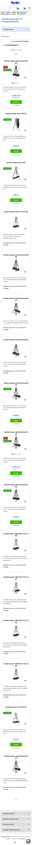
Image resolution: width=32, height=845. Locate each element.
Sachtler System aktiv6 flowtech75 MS (16, 486)
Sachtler (8, 12)
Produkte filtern (8, 29)
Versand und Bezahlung (10, 819)
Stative (13, 14)
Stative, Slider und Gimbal (19, 12)
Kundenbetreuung (9, 814)
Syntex (3, 12)
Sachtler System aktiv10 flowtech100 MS (16, 256)
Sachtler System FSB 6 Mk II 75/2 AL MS (16, 665)
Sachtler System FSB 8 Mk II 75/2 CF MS (16, 535)
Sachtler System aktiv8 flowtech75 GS (16, 433)
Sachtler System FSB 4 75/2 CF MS (16, 212)
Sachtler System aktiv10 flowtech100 (16, 340)
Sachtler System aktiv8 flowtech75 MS (16, 62)
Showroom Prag (8, 824)
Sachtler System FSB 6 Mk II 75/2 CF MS (16, 621)
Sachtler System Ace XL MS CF (16, 707)
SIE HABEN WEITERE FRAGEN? (11, 830)
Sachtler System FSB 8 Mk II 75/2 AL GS (16, 578)
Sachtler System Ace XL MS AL (16, 114)
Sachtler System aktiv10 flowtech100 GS (16, 299)
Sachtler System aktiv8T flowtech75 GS (16, 384)
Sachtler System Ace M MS (16, 163)
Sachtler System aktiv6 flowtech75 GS (16, 757)
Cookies (7, 839)
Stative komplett (5, 14)
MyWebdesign (22, 839)
